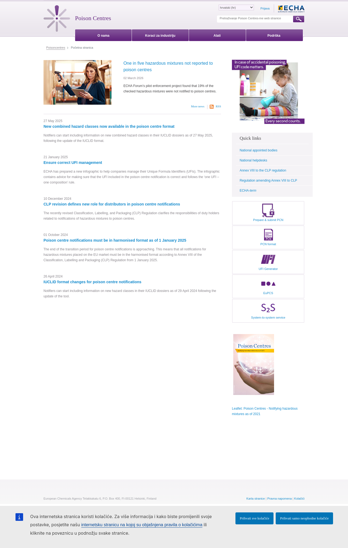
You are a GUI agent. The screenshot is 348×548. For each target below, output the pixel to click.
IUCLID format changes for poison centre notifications (92, 282)
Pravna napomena (279, 498)
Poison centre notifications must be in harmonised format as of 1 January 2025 (115, 240)
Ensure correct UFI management (73, 162)
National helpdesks (253, 160)
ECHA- (248, 190)
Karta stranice (255, 498)
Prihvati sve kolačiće (254, 518)
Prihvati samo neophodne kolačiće (304, 518)
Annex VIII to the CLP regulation (263, 170)
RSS (218, 106)
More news (197, 106)
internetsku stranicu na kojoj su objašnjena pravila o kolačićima (142, 524)
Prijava (265, 8)
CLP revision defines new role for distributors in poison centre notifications (112, 204)
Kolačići (299, 498)
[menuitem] (103, 35)
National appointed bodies (258, 150)
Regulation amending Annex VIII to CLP (268, 180)
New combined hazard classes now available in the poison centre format (109, 126)
